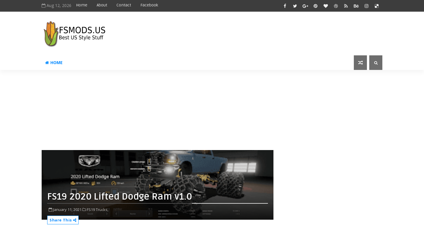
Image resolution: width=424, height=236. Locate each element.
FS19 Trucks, (97, 209)
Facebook (149, 5)
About (102, 5)
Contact (123, 5)
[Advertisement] (183, 112)
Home (81, 5)
